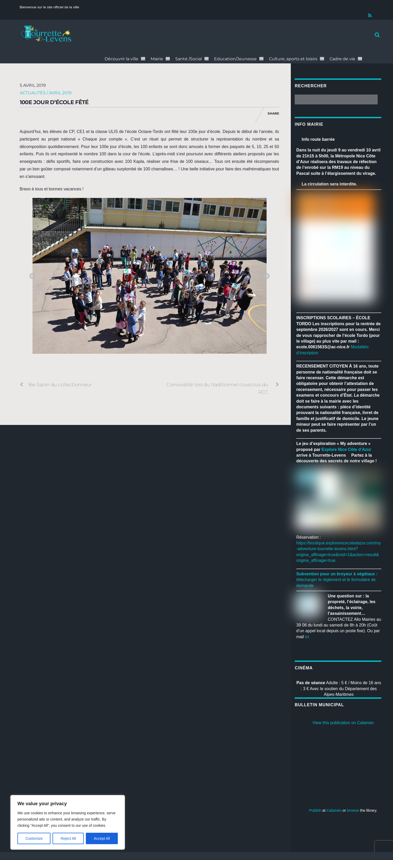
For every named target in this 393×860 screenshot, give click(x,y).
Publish (315, 811)
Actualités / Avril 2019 (46, 92)
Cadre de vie (342, 58)
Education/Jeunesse (235, 58)
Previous (32, 276)
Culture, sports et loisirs (293, 58)
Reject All (68, 838)
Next (266, 276)
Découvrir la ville (121, 58)
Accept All (102, 838)
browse (353, 811)
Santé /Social (188, 58)
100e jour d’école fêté (54, 102)
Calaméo (334, 811)
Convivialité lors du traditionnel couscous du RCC (222, 388)
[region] (67, 822)
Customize (34, 838)
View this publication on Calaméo (343, 723)
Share (273, 113)
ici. (307, 637)
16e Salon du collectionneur (56, 384)
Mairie (157, 58)
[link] (346, 449)
